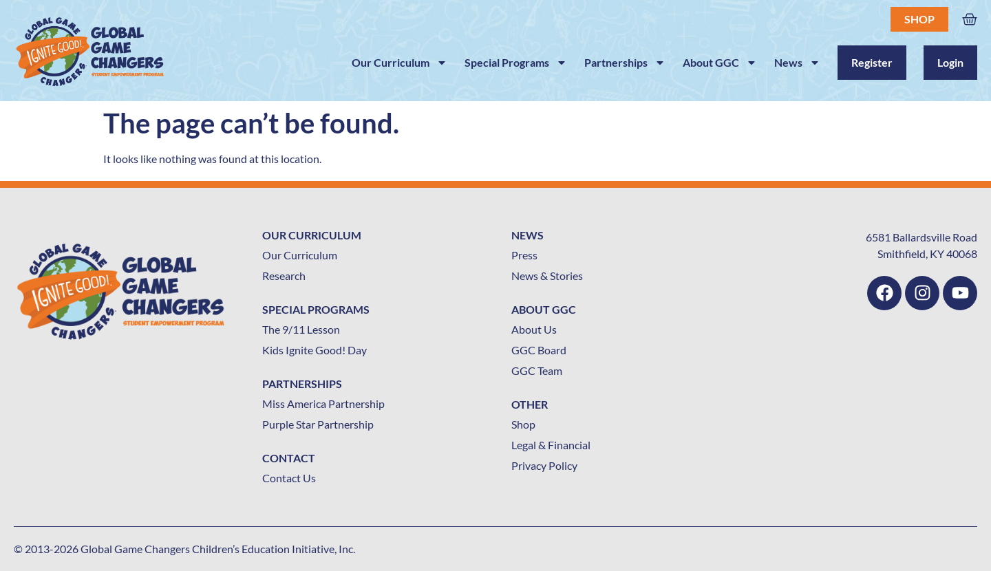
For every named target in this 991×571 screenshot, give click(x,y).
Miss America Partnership (323, 403)
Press (524, 254)
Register (872, 62)
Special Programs (516, 62)
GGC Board (538, 349)
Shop (919, 18)
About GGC (720, 62)
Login (950, 62)
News (797, 62)
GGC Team (536, 370)
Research (284, 275)
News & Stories (547, 275)
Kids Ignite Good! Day (314, 349)
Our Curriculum (399, 62)
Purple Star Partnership (318, 424)
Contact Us (289, 477)
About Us (534, 329)
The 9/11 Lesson (301, 329)
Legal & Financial (550, 444)
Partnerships (624, 62)
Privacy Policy (544, 465)
